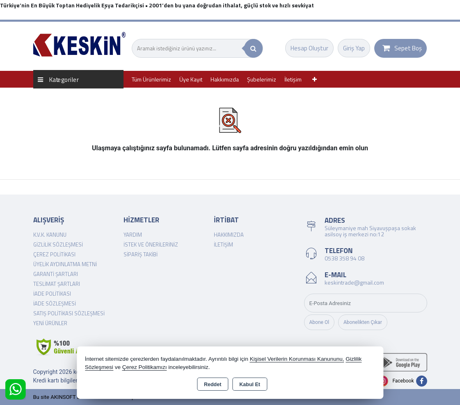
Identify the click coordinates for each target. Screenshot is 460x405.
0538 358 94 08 (344, 258)
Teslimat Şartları (56, 284)
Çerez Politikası (54, 254)
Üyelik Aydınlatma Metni (65, 264)
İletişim (293, 79)
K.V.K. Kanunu (49, 235)
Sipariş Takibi (141, 254)
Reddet (212, 384)
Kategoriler (58, 79)
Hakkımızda (225, 79)
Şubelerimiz (261, 79)
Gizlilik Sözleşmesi (58, 244)
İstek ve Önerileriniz (151, 244)
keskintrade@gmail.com (354, 282)
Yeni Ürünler (50, 323)
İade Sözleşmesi (54, 303)
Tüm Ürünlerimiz (151, 79)
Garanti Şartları (55, 274)
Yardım (133, 235)
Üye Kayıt (190, 79)
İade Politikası (52, 294)
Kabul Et (249, 384)
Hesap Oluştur (309, 48)
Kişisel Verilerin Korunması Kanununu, (297, 359)
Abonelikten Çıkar (362, 322)
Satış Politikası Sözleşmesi (69, 313)
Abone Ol (319, 322)
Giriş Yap (354, 48)
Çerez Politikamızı (144, 367)
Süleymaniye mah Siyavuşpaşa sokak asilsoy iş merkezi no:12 (370, 231)
